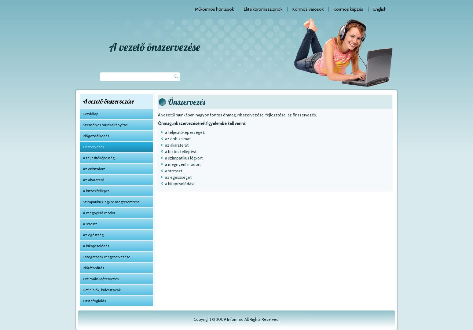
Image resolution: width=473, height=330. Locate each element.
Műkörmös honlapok (214, 9)
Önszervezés (93, 147)
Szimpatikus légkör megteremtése (111, 202)
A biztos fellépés (96, 191)
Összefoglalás (94, 301)
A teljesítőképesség (99, 158)
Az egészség (93, 235)
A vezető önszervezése (154, 47)
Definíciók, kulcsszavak (102, 290)
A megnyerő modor (99, 213)
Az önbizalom (94, 169)
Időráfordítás (93, 268)
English (380, 9)
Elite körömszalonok (263, 9)
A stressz (90, 224)
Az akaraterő (93, 180)
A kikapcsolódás (96, 246)
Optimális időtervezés (101, 279)
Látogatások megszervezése (106, 257)
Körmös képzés (348, 9)
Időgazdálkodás (96, 136)
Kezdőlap (90, 114)
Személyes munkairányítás (105, 125)
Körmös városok (308, 9)
